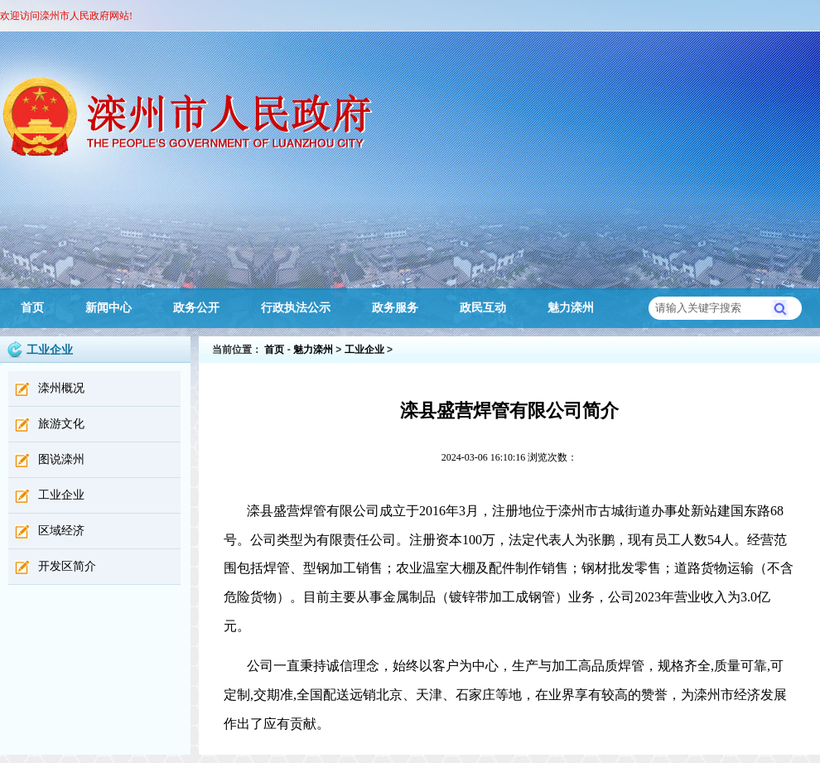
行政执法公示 (295, 308)
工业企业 (61, 495)
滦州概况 (61, 388)
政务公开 (196, 308)
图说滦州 (61, 459)
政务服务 (395, 308)
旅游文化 (61, 424)
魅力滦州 (570, 308)
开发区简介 (67, 566)
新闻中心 (108, 308)
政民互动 (483, 308)
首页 (32, 308)
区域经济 (61, 530)
